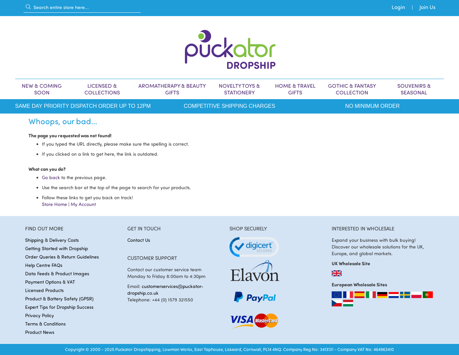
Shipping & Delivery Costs (52, 240)
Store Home (54, 204)
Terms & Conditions (45, 324)
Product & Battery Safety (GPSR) (59, 298)
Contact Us (138, 240)
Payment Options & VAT (50, 282)
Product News (39, 332)
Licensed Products (44, 290)
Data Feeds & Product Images (57, 273)
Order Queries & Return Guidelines (62, 257)
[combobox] (82, 7)
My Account (83, 204)
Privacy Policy (39, 315)
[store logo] (229, 47)
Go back (51, 177)
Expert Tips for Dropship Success (59, 307)
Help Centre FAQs (43, 265)
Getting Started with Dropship (56, 248)
